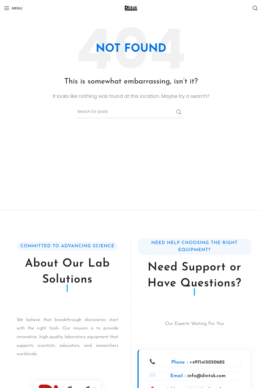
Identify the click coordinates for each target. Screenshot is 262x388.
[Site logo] (131, 8)
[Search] (255, 8)
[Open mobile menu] (13, 8)
